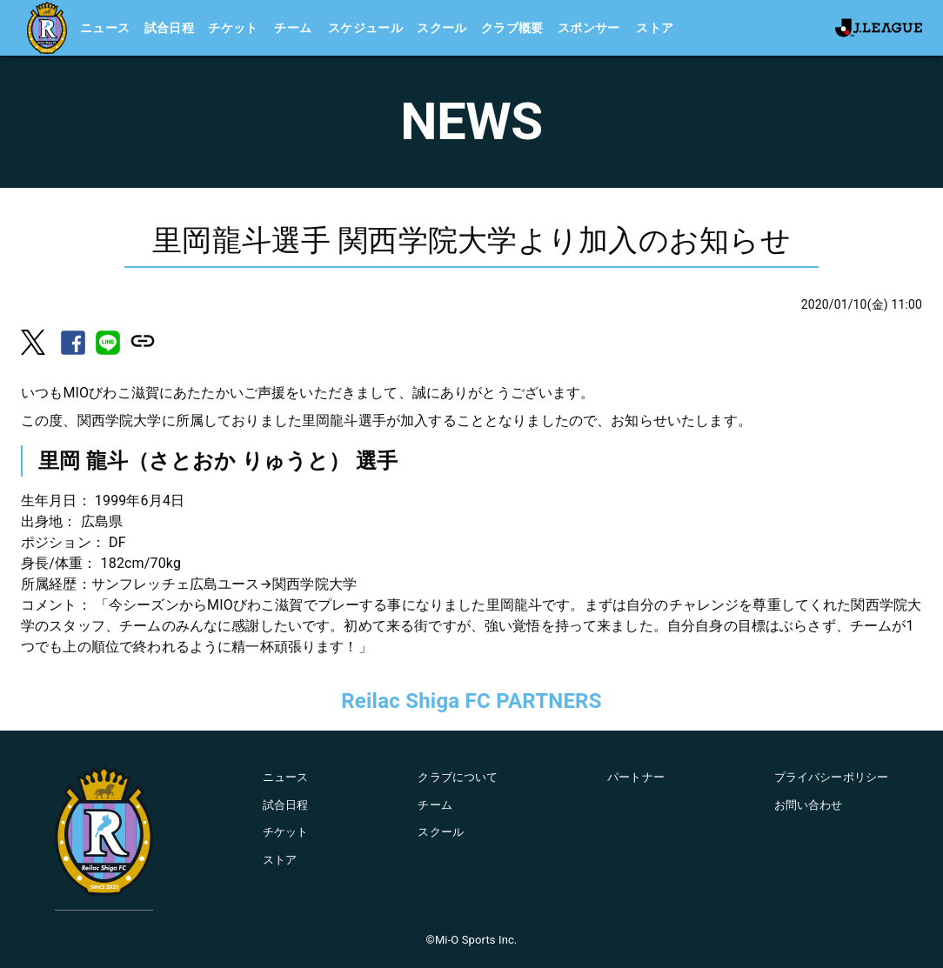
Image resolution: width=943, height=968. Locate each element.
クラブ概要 (512, 28)
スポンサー (589, 28)
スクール (442, 28)
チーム (292, 28)
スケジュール (365, 28)
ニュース (105, 28)
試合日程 (169, 28)
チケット (233, 28)
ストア (654, 28)
